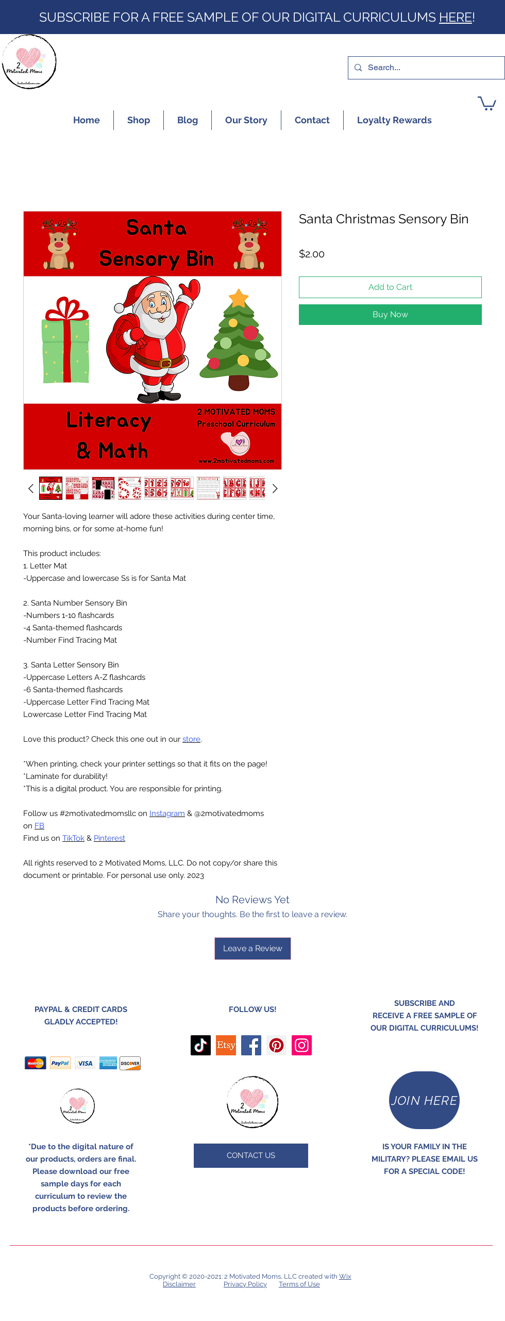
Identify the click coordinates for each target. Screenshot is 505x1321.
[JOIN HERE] (424, 1100)
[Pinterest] (276, 1045)
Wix (345, 1276)
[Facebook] (251, 1045)
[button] (487, 102)
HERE (455, 17)
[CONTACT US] (251, 1155)
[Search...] (425, 68)
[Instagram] (302, 1045)
